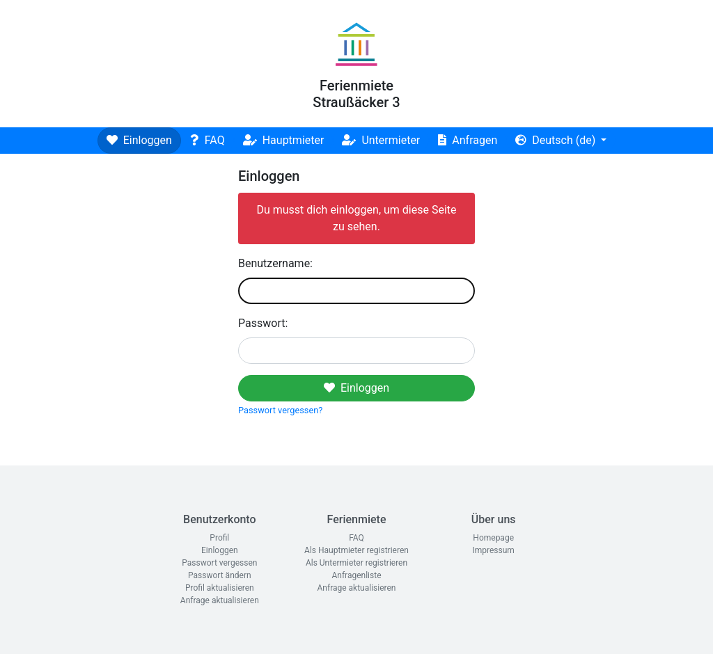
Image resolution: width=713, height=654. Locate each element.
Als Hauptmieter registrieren (356, 550)
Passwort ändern (219, 575)
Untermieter (381, 140)
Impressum (493, 550)
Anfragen (467, 140)
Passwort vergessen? (280, 410)
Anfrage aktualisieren (219, 600)
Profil (219, 538)
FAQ (207, 140)
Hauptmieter (283, 140)
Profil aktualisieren (219, 588)
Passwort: (263, 323)
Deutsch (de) (556, 140)
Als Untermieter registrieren (356, 563)
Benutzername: (275, 263)
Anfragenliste (356, 575)
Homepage (493, 538)
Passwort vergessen (219, 563)
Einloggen (139, 140)
